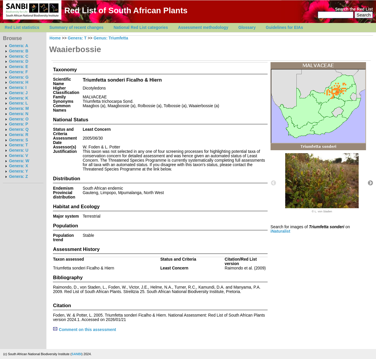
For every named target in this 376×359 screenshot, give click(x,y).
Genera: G (18, 77)
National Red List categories (141, 27)
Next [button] (370, 183)
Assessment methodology (203, 27)
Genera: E (18, 66)
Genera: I (18, 87)
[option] (322, 183)
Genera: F (18, 72)
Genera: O (18, 119)
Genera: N (18, 114)
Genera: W (19, 161)
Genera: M (19, 108)
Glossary (247, 27)
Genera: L (18, 103)
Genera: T (18, 145)
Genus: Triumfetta (110, 38)
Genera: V (18, 155)
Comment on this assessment (84, 329)
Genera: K (18, 98)
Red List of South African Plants (125, 10)
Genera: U (18, 150)
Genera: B (18, 51)
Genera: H (18, 82)
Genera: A (18, 46)
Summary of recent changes (76, 27)
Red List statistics (22, 27)
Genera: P (18, 124)
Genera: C (18, 56)
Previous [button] (273, 183)
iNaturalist (280, 231)
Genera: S (18, 140)
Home (55, 38)
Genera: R (18, 135)
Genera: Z (18, 176)
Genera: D (18, 61)
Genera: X (18, 166)
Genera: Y (18, 171)
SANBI (76, 354)
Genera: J (18, 93)
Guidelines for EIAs (284, 27)
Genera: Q (18, 129)
